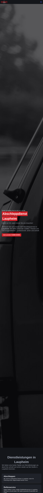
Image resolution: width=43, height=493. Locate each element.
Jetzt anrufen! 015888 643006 (11, 235)
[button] (41, 2)
